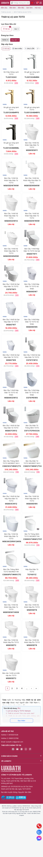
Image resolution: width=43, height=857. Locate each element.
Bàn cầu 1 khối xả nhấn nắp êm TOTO (11, 675)
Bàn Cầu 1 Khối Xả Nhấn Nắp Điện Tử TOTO (32, 146)
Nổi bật (6, 48)
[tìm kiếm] (12, 3)
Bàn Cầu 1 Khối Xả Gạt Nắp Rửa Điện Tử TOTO (11, 500)
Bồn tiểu (21, 8)
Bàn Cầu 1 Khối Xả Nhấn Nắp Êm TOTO (32, 607)
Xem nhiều (17, 48)
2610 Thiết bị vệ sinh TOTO (22, 12)
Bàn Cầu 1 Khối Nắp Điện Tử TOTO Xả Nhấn (32, 288)
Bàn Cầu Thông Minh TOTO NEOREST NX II (11, 463)
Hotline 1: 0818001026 (9, 735)
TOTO (4, 40)
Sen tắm (29, 8)
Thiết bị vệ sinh (6, 12)
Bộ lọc (7, 28)
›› (36, 688)
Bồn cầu (4, 8)
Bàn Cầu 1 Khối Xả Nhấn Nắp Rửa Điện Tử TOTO (32, 182)
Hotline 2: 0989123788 (9, 738)
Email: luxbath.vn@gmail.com (12, 742)
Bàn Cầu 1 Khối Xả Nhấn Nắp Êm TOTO (32, 642)
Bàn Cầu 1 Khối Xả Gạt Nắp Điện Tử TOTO (11, 286)
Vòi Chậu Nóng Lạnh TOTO (11, 74)
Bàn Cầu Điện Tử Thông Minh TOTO (32, 428)
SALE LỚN (29, 48)
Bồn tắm (13, 8)
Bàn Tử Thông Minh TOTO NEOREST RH (32, 536)
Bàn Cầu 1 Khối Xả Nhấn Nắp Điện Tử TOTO (11, 608)
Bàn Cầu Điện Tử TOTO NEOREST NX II (32, 463)
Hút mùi (38, 8)
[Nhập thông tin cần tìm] (22, 3)
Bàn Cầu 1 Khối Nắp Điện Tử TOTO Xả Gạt (32, 251)
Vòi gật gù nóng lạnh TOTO (32, 74)
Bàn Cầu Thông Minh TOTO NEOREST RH (11, 572)
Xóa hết (14, 40)
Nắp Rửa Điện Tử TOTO (32, 572)
